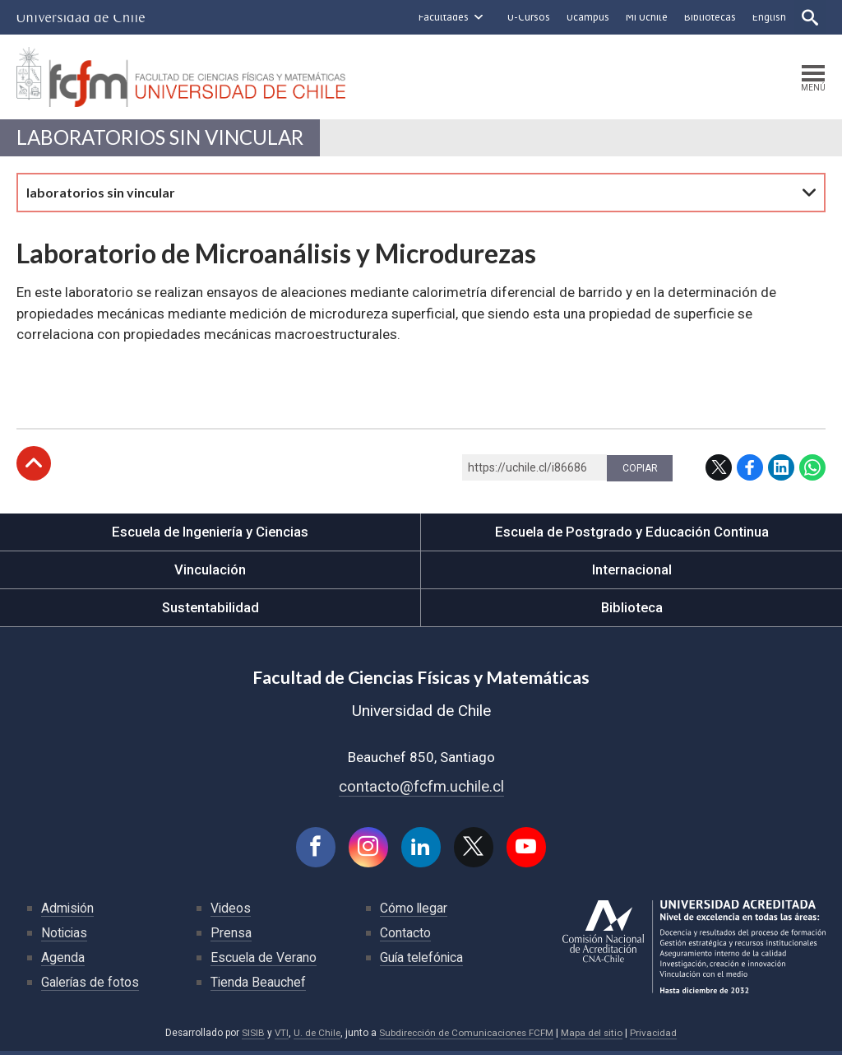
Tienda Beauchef (258, 985)
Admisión (68, 911)
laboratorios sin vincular (162, 139)
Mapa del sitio (595, 1036)
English (767, 17)
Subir (33, 465)
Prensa (231, 936)
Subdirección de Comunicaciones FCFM (467, 1036)
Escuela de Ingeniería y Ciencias (210, 534)
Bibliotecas (708, 17)
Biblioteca (632, 610)
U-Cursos (527, 17)
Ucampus (586, 17)
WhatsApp (812, 470)
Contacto (405, 936)
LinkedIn (781, 469)
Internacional (631, 572)
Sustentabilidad (210, 610)
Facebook (750, 470)
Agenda (63, 961)
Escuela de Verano (263, 961)
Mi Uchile (645, 17)
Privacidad (658, 1036)
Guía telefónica (422, 961)
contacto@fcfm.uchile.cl (421, 788)
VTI (277, 1036)
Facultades (442, 17)
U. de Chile (313, 1036)
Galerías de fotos (91, 985)
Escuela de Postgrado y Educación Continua (632, 534)
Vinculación (210, 572)
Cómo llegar (414, 911)
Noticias (65, 936)
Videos (231, 911)
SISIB (248, 1036)
